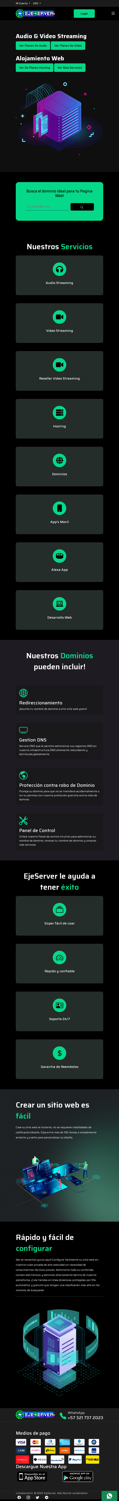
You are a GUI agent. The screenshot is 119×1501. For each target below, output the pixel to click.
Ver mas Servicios (69, 67)
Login (84, 13)
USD (36, 3)
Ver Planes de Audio (33, 45)
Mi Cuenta (22, 3)
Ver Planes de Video (68, 45)
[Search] (47, 207)
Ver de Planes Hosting (34, 67)
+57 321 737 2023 (85, 1417)
